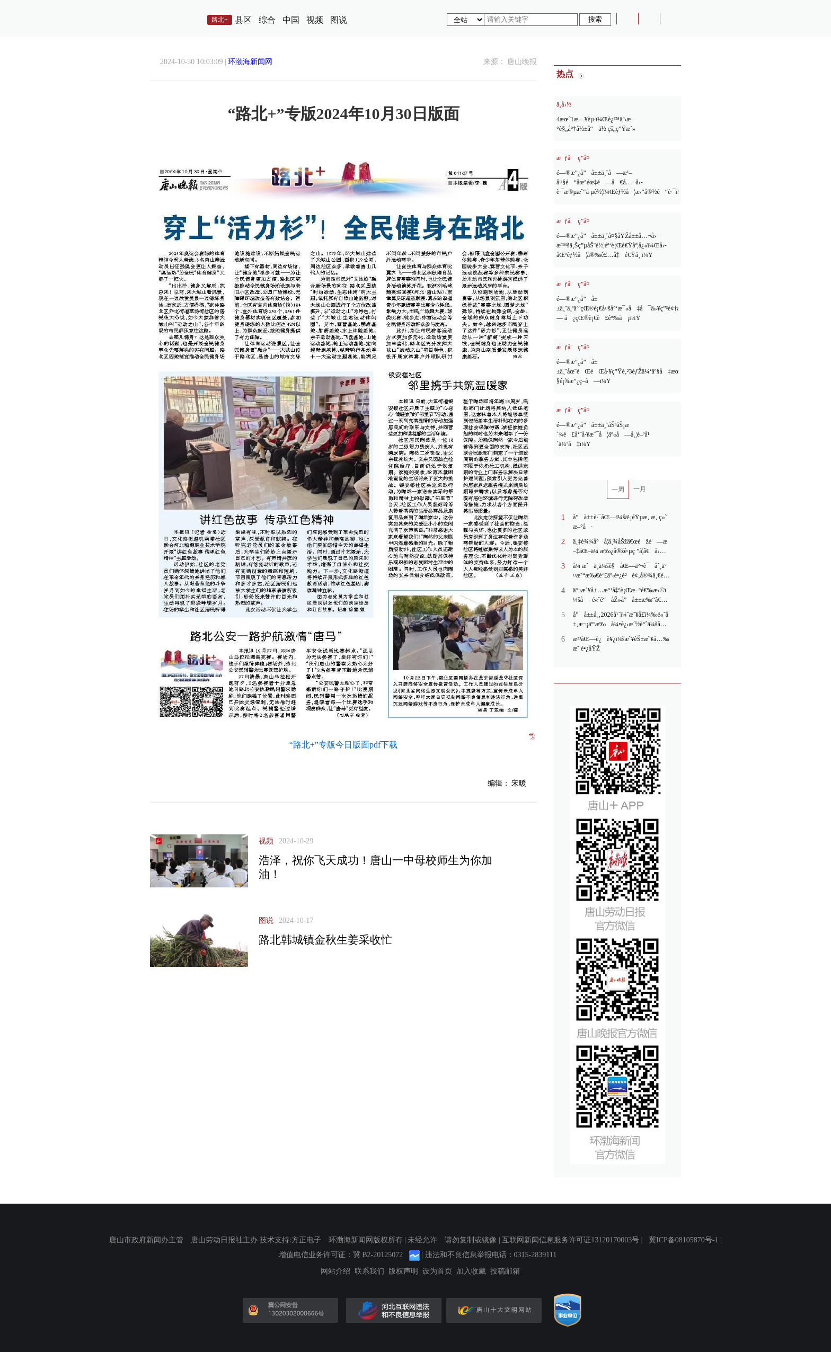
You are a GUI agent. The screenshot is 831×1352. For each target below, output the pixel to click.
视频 (314, 19)
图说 (338, 19)
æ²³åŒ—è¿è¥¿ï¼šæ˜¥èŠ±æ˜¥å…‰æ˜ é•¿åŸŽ (621, 643)
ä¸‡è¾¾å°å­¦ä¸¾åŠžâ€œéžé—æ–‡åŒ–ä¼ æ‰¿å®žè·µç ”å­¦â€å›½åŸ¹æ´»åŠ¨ (620, 547)
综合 (267, 19)
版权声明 (403, 1271)
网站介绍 (335, 1271)
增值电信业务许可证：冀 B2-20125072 (341, 1255)
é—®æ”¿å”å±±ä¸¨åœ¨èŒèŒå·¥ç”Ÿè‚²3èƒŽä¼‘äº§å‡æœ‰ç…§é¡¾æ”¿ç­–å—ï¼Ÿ (617, 371)
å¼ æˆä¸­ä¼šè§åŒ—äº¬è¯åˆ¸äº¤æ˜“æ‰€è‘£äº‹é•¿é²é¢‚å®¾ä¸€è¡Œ (619, 571)
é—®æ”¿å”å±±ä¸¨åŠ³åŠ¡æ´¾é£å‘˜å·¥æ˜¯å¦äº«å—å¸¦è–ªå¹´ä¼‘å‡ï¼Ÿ (602, 434)
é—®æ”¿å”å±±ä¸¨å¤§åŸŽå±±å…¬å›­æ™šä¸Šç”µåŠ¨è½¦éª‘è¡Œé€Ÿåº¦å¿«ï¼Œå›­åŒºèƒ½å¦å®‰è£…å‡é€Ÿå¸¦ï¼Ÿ (611, 245)
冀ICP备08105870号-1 (683, 1240)
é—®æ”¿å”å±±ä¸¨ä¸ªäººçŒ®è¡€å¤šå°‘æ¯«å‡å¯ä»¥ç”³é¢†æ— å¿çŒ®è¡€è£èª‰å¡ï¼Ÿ (617, 308)
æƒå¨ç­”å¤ (575, 158)
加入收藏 (471, 1271)
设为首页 (437, 1271)
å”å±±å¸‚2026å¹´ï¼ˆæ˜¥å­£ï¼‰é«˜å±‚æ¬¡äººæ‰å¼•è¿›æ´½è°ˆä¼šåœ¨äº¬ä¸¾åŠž (621, 620)
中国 (290, 19)
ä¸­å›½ (563, 104)
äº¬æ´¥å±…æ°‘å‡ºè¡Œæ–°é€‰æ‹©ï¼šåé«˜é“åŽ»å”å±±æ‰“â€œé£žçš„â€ (620, 595)
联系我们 (369, 1271)
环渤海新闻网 (250, 62)
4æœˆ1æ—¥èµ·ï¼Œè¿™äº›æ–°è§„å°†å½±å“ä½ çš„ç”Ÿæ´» (595, 123)
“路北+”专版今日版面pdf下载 (343, 744)
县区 (243, 19)
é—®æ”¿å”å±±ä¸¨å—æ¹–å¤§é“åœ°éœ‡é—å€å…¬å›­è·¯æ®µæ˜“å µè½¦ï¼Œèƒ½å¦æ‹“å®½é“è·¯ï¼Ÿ (617, 182)
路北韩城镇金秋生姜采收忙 (325, 939)
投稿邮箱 (505, 1271)
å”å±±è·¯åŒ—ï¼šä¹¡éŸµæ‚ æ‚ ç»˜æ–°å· (620, 521)
